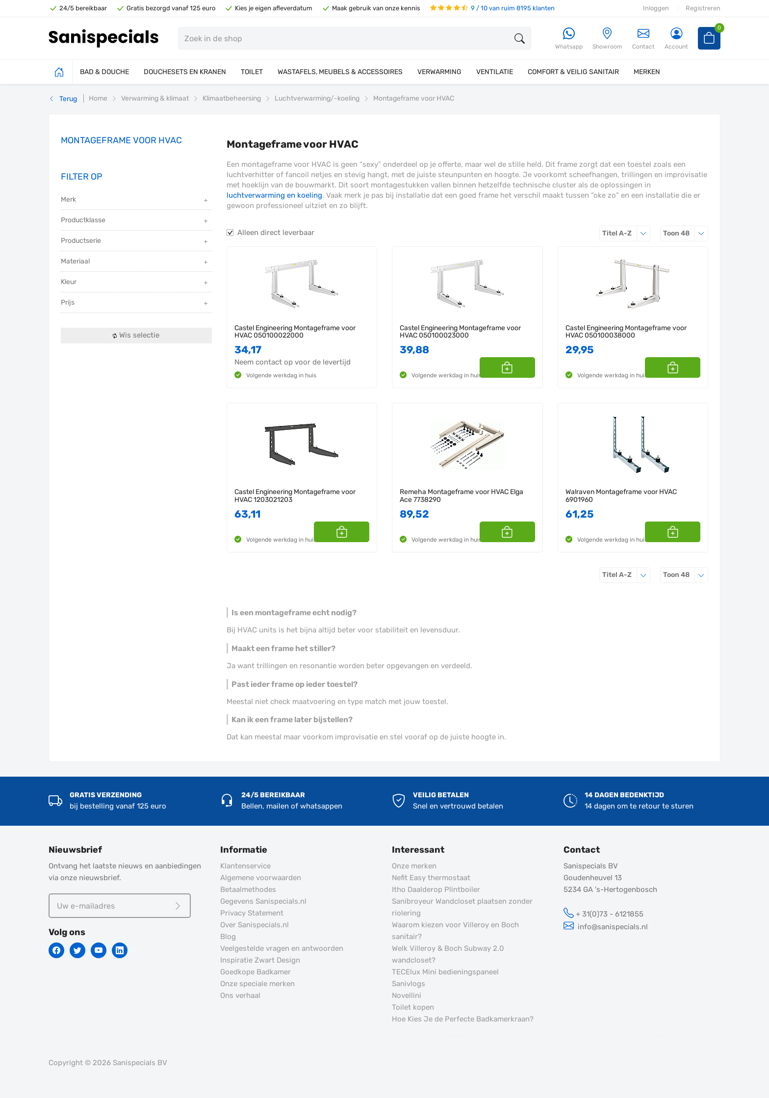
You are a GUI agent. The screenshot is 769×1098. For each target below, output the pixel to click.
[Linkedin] (120, 950)
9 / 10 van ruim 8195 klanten (492, 8)
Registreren (703, 8)
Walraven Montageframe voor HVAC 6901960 (621, 495)
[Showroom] (607, 39)
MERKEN (647, 72)
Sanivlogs (408, 983)
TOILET (252, 72)
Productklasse (135, 221)
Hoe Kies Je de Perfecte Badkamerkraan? (463, 1019)
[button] (524, 367)
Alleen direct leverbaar (275, 232)
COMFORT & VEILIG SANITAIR (573, 72)
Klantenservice (245, 866)
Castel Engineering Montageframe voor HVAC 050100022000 (295, 332)
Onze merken (414, 866)
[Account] (676, 39)
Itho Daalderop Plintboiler (436, 889)
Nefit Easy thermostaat (431, 877)
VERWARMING (439, 72)
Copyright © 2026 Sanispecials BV (108, 1062)
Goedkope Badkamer (255, 971)
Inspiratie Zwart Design (260, 960)
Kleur (135, 283)
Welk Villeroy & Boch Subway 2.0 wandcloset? (448, 954)
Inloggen (656, 8)
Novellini (406, 995)
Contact (643, 38)
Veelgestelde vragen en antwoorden (281, 948)
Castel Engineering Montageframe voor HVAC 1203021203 (295, 495)
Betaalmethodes (248, 889)
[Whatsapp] (569, 39)
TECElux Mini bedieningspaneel (445, 971)
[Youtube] (98, 950)
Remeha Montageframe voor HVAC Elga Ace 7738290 (461, 495)
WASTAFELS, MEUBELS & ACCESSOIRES (340, 72)
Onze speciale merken (257, 983)
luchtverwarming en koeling (274, 195)
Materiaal (135, 262)
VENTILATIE (494, 72)
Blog (228, 936)
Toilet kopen (413, 1007)
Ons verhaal (240, 995)
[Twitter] (77, 950)
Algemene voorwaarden (260, 877)
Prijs (135, 303)
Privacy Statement (251, 913)
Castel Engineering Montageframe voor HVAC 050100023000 (460, 332)
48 (685, 233)
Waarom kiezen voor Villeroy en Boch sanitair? (455, 930)
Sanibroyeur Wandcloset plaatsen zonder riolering (462, 907)
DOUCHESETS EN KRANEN (185, 72)
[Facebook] (56, 950)
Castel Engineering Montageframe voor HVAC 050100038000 (626, 332)
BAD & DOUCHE (104, 72)
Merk (135, 200)
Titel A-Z (626, 233)
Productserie (135, 241)
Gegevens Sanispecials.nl (263, 901)
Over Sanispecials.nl (254, 924)
